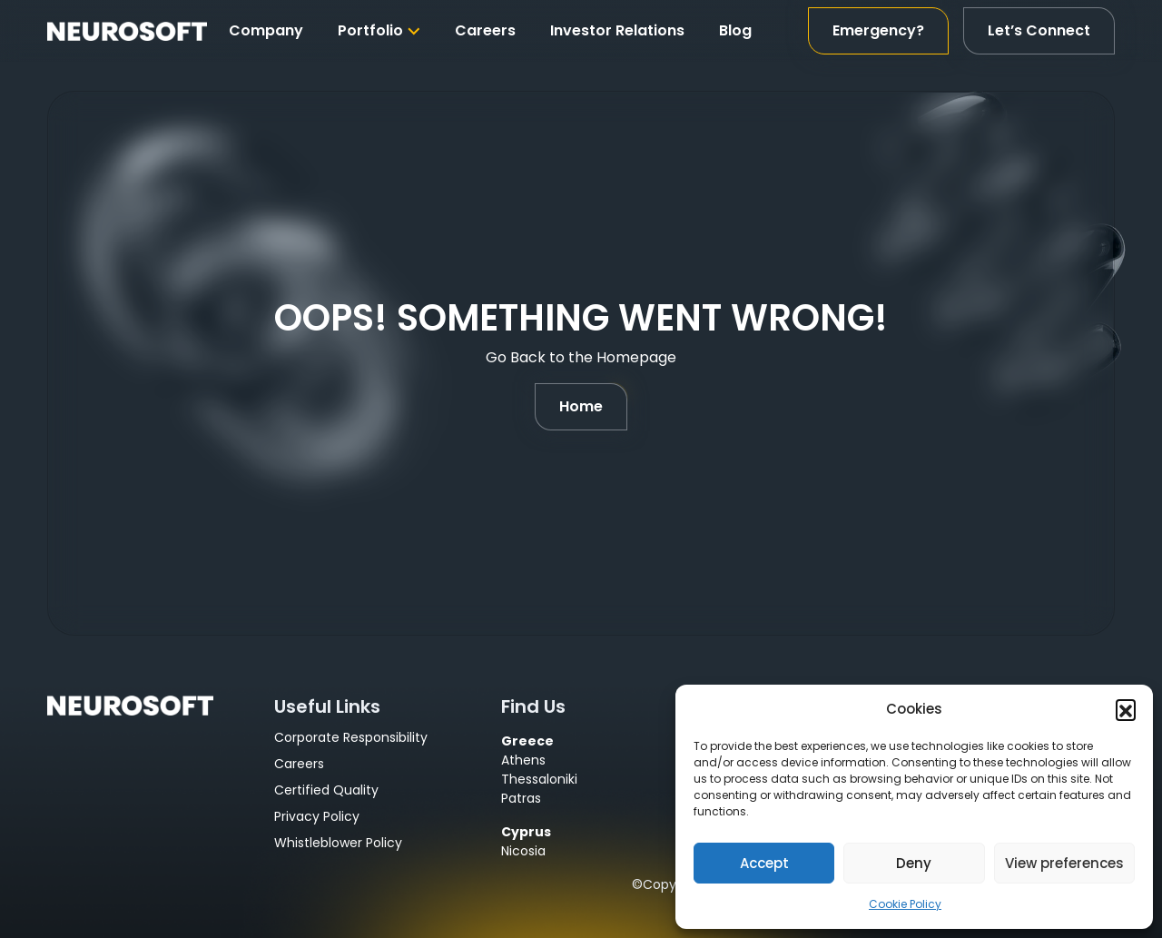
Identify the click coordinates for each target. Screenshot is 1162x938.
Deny (913, 863)
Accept (764, 863)
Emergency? (878, 30)
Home (581, 406)
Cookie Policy (905, 904)
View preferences (1064, 863)
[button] (1126, 709)
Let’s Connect (1039, 30)
